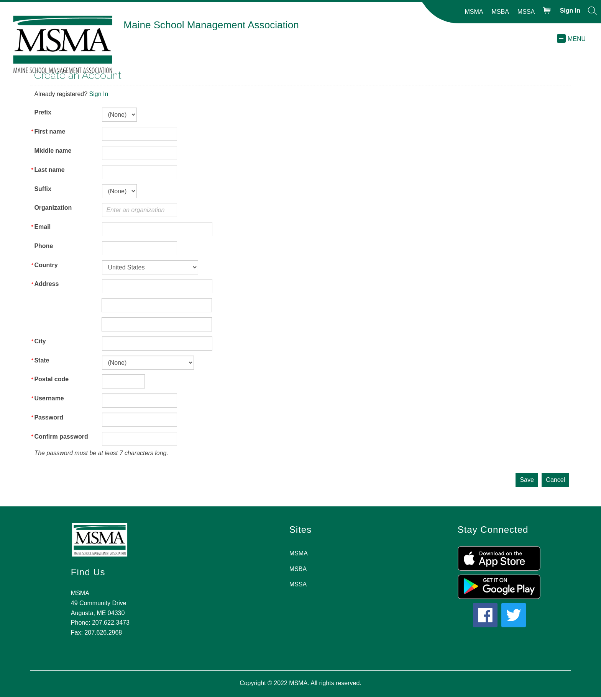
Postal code (51, 379)
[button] (592, 12)
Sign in (570, 10)
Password (48, 417)
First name (49, 131)
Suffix (42, 189)
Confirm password (61, 436)
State (41, 360)
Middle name (52, 150)
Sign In (98, 94)
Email (42, 227)
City (40, 341)
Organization (53, 207)
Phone (43, 246)
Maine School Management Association (211, 25)
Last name (49, 169)
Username (49, 398)
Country (45, 265)
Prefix (42, 112)
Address (46, 284)
